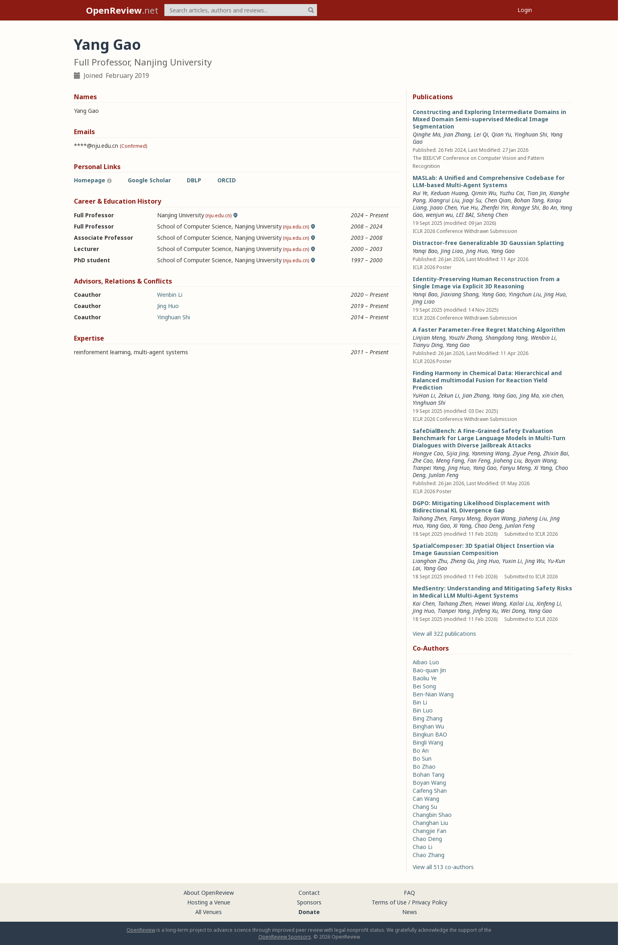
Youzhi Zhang (465, 337)
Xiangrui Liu (444, 200)
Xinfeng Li (548, 603)
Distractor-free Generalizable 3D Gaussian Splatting (488, 243)
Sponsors (309, 902)
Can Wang (426, 798)
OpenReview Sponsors (284, 936)
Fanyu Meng (515, 467)
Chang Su (425, 806)
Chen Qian (498, 200)
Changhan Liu (430, 823)
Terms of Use (389, 902)
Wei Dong (513, 610)
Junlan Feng (443, 475)
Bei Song (424, 686)
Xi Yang (543, 467)
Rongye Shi (525, 207)
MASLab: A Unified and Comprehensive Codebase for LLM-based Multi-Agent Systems (489, 181)
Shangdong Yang (506, 337)
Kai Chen (424, 603)
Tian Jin (536, 193)
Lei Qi (481, 134)
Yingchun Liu (525, 294)
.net (122, 10)
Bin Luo (423, 710)
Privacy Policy (429, 902)
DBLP (194, 180)
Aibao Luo (426, 662)
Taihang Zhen (429, 518)
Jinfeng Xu (485, 610)
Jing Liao (452, 251)
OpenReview (141, 930)
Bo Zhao (424, 766)
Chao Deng (488, 525)
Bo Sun (422, 758)
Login (525, 10)
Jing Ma (529, 395)
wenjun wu (439, 214)
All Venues (208, 912)
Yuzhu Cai (511, 193)
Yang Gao (503, 251)
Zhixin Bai (555, 453)
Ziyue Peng (526, 453)
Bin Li (420, 702)
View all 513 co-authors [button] (443, 867)
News (409, 912)
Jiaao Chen (443, 207)
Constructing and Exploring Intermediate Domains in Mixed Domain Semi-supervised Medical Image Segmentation (489, 119)
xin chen (552, 395)
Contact (309, 892)
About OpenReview (209, 892)
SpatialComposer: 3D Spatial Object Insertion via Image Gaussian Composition (483, 549)
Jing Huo (168, 306)
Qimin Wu (483, 193)
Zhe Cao (423, 460)
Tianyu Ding (428, 345)
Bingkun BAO (430, 734)
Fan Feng (478, 460)
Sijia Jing (457, 453)
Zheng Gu (462, 561)
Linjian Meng (429, 337)
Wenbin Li (169, 294)
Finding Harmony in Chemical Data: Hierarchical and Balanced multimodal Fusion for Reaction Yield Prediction (487, 380)
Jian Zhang (457, 134)
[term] (240, 10)
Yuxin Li (512, 561)
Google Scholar (149, 180)
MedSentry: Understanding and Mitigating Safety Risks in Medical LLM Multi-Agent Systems (492, 591)
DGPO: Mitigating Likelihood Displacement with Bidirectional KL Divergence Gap (481, 506)
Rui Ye (420, 193)
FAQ (409, 892)
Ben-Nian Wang (433, 694)
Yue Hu (469, 207)
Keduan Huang (449, 193)
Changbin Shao (432, 814)
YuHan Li (424, 395)
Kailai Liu (521, 603)
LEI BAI (465, 214)
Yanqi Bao (425, 251)
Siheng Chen (492, 214)
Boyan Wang (540, 460)
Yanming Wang (490, 453)
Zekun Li (448, 395)
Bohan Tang (529, 200)
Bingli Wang (428, 742)
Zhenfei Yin (494, 207)
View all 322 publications (444, 633)
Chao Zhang (428, 855)
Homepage (89, 180)
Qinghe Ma (426, 134)
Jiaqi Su (471, 200)
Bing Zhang (427, 718)
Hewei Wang (490, 603)
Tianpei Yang (429, 467)
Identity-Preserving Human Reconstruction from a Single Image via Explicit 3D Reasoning (486, 282)
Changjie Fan (429, 831)
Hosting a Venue (208, 902)
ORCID (226, 180)
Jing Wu (534, 561)
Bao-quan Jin (429, 670)
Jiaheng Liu (507, 460)
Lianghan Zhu (430, 561)
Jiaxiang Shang (460, 294)
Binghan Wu (428, 726)
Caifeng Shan (430, 790)
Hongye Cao (428, 453)
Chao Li (422, 847)
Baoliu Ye (425, 678)
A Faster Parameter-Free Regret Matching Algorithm (489, 329)
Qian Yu (501, 134)
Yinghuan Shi (173, 317)
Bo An (549, 207)
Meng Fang (450, 460)
